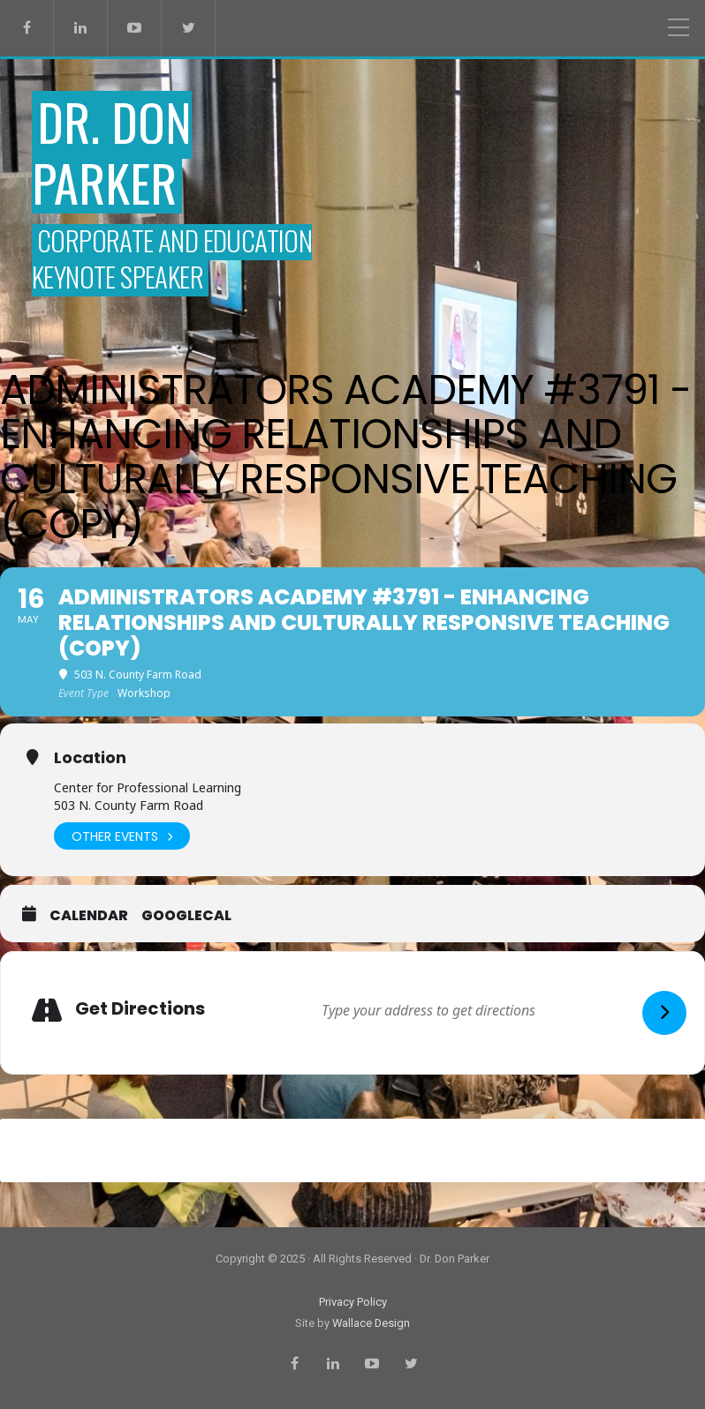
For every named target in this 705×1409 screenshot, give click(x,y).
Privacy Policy (353, 1301)
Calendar (88, 916)
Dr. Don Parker (112, 152)
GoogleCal (186, 916)
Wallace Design (371, 1323)
